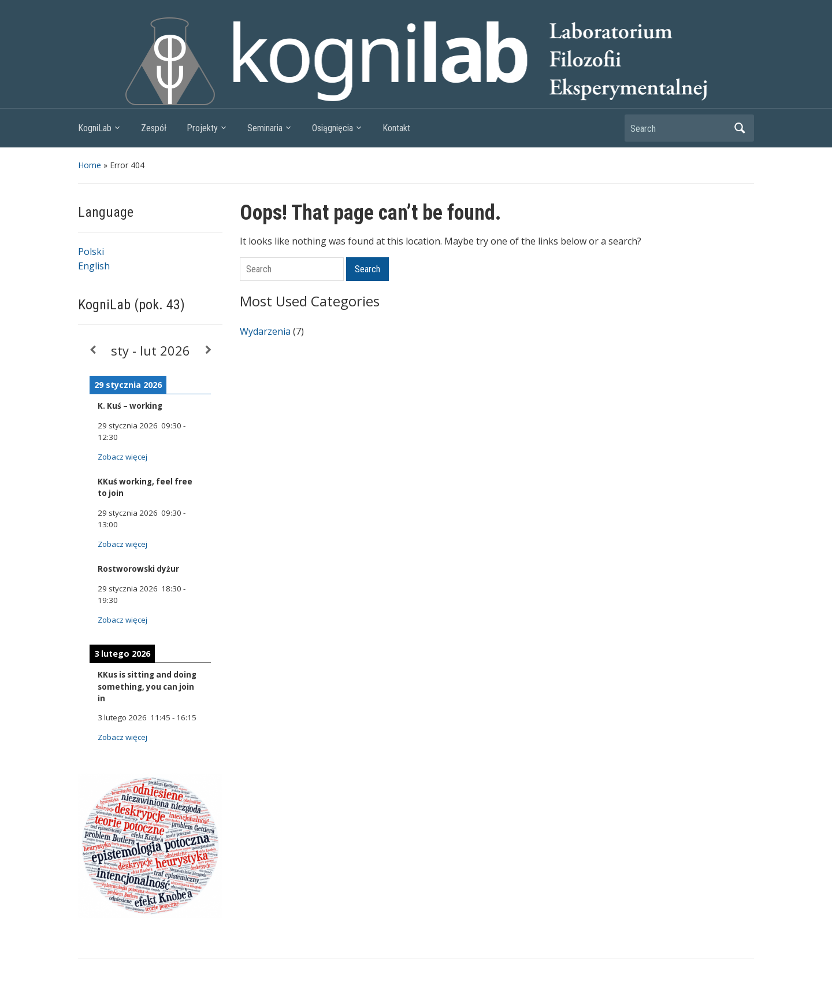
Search (739, 128)
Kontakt (396, 128)
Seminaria (265, 128)
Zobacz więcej (122, 457)
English (94, 266)
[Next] (208, 350)
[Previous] (92, 350)
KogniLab (95, 128)
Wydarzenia (265, 331)
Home (89, 165)
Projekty (202, 128)
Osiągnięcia (332, 128)
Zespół (153, 128)
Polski (91, 251)
